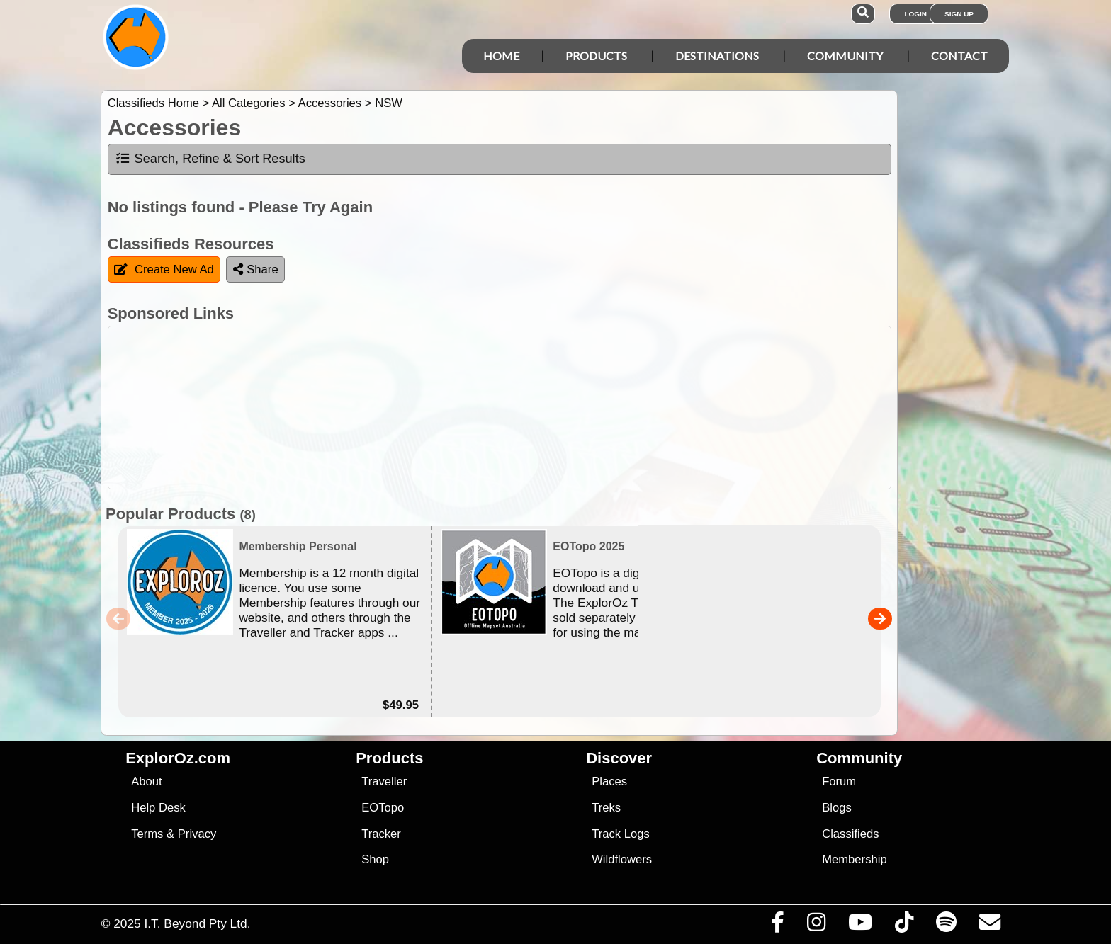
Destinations (717, 55)
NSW (388, 103)
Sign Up (959, 14)
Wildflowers (622, 859)
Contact (959, 55)
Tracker (381, 834)
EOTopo (382, 807)
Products (596, 55)
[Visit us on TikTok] (903, 926)
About (146, 781)
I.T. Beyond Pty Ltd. (197, 923)
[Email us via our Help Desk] (989, 926)
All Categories (249, 103)
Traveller (384, 781)
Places (609, 781)
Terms (147, 834)
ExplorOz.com (177, 758)
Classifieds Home (153, 103)
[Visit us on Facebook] (777, 926)
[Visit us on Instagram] (815, 926)
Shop (375, 859)
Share (255, 269)
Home (501, 55)
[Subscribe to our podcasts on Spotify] (945, 926)
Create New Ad (164, 269)
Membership (854, 859)
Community (845, 55)
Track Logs (621, 834)
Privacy (197, 834)
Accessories (330, 103)
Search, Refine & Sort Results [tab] (210, 159)
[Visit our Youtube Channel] (859, 926)
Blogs (837, 807)
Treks (606, 807)
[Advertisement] (568, 407)
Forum (839, 781)
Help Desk (158, 807)
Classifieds (850, 834)
